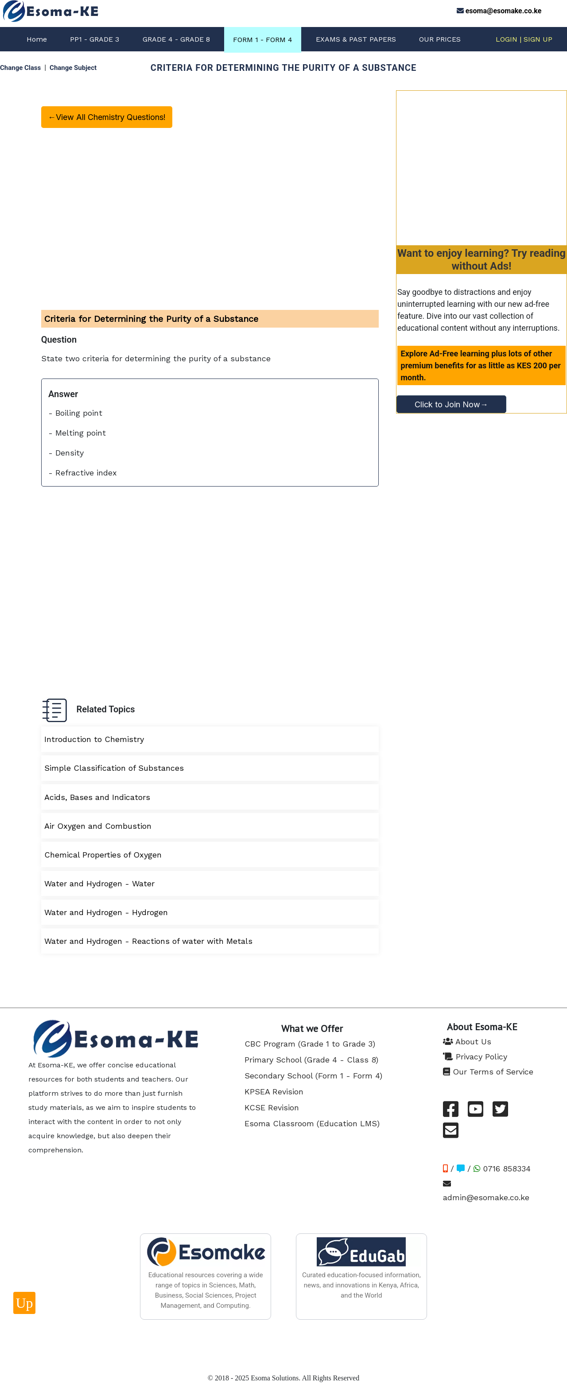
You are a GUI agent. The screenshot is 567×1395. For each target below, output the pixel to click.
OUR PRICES (440, 39)
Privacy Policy (475, 1056)
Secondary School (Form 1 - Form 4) (313, 1075)
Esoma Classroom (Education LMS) (312, 1123)
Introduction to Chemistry (94, 739)
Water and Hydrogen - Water (99, 883)
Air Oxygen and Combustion (97, 826)
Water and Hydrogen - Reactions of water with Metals (148, 941)
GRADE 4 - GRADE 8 (176, 39)
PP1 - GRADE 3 (94, 39)
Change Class (20, 68)
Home (37, 39)
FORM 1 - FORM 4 (262, 39)
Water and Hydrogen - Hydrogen (106, 912)
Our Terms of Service (488, 1071)
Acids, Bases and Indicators (97, 797)
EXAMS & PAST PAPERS (356, 39)
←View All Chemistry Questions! (107, 117)
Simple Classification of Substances (114, 768)
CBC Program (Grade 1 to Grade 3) (310, 1043)
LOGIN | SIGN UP (524, 39)
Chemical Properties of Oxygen (103, 854)
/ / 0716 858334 (487, 1168)
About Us (467, 1041)
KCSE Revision (272, 1107)
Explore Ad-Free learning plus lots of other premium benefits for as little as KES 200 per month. (481, 365)
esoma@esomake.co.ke (504, 11)
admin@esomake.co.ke (486, 1190)
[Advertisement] (481, 165)
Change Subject (73, 68)
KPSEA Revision (274, 1091)
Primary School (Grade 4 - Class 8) (311, 1059)
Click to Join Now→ (451, 404)
